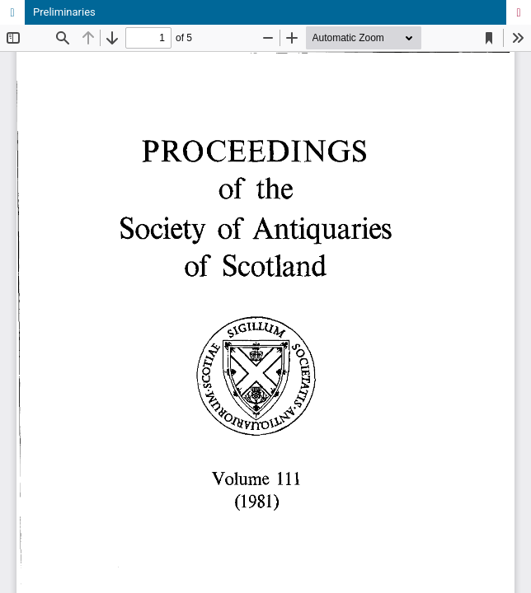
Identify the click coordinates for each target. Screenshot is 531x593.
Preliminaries (64, 12)
